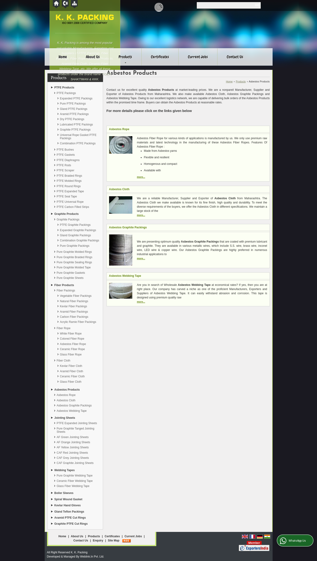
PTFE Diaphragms (68, 160)
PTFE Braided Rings (69, 175)
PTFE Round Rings (69, 186)
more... (141, 177)
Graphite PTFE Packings (75, 129)
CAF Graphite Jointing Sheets (75, 463)
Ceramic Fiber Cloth (72, 376)
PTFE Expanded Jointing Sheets (77, 423)
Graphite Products (66, 214)
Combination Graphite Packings (79, 240)
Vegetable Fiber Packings (76, 295)
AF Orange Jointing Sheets (73, 442)
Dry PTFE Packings (72, 119)
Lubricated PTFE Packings (76, 124)
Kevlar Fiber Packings (73, 306)
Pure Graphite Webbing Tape (75, 475)
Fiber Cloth (63, 360)
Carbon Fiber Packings (74, 316)
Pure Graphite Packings (75, 245)
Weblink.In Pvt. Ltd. (92, 556)
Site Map (113, 540)
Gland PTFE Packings (73, 109)
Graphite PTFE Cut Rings (71, 523)
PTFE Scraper (65, 170)
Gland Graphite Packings (75, 235)
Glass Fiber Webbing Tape (73, 486)
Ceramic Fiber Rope (72, 349)
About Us (93, 56)
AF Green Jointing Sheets (73, 437)
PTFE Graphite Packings (75, 224)
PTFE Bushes (65, 149)
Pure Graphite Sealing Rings (74, 262)
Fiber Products (64, 285)
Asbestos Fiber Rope (73, 344)
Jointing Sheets (64, 417)
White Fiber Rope (71, 333)
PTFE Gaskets (66, 154)
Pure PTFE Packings (73, 103)
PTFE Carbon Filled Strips (73, 207)
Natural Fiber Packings (74, 301)
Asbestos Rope (66, 395)
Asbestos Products (67, 389)
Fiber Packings (66, 290)
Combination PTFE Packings (78, 143)
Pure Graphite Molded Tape (74, 267)
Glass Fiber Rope (71, 354)
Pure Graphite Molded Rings (74, 251)
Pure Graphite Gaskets (71, 272)
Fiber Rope (63, 328)
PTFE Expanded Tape (70, 191)
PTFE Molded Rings (69, 180)
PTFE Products (64, 87)
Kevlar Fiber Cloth (71, 366)
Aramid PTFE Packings (74, 114)
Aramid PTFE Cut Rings (70, 517)
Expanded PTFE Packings (76, 98)
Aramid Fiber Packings (74, 311)
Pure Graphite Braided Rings (74, 257)
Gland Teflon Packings (69, 511)
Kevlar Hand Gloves (67, 505)
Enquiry (98, 540)
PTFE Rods (64, 165)
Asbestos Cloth (66, 400)
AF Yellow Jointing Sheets (73, 447)
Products (125, 58)
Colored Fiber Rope (72, 338)
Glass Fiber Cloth (71, 381)
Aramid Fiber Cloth (71, 371)
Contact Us (235, 56)
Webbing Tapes (64, 470)
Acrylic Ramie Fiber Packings (78, 322)
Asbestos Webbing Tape (72, 410)
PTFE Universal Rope (70, 201)
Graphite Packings (68, 219)
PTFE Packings (66, 93)
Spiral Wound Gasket (68, 499)
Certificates (160, 56)
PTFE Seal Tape (67, 196)
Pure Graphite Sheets (70, 278)
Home (63, 56)
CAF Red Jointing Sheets (72, 452)
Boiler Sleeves (63, 493)
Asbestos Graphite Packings (74, 405)
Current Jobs (198, 56)
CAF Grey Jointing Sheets (73, 458)
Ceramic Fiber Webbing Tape (75, 481)
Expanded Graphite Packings (78, 230)
